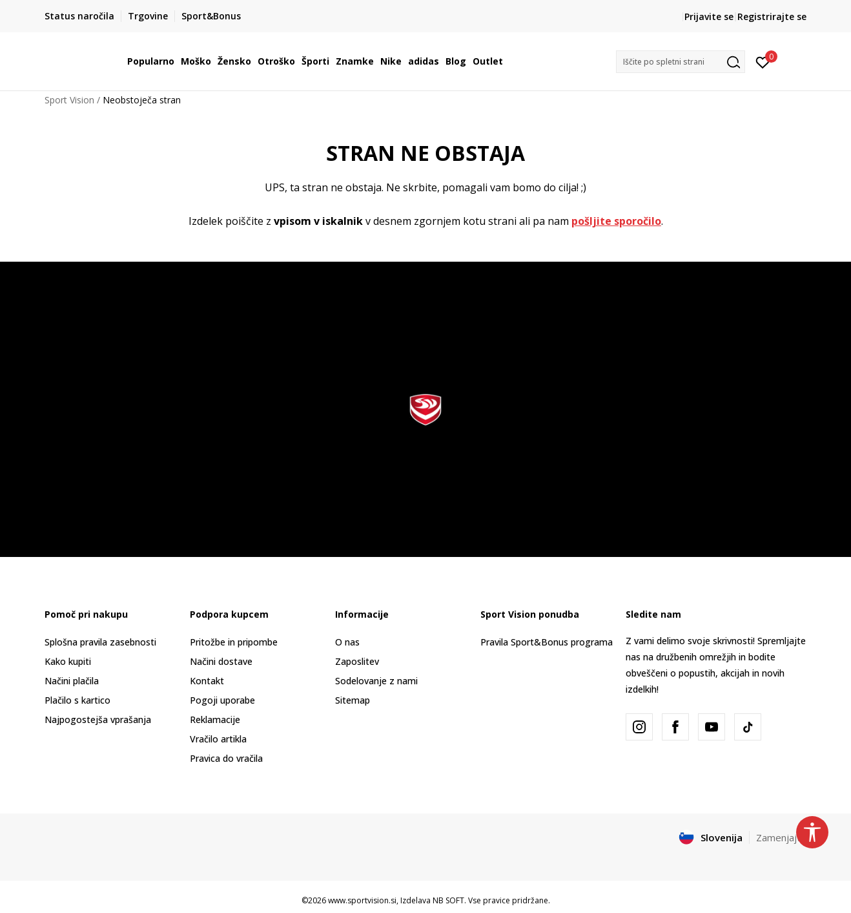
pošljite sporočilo (616, 221)
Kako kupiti (68, 661)
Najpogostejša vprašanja (98, 719)
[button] (680, 61)
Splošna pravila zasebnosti (100, 642)
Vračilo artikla (218, 739)
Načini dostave (221, 661)
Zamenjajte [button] (781, 837)
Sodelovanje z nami (376, 681)
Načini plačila (72, 681)
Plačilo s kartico (77, 700)
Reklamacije (215, 719)
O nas (347, 642)
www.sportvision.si (362, 900)
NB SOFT (448, 900)
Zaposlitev (357, 661)
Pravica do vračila (226, 758)
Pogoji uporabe (222, 700)
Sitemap (352, 700)
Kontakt (207, 681)
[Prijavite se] (763, 61)
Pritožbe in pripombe (234, 642)
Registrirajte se (771, 16)
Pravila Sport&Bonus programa (546, 642)
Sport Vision (69, 100)
